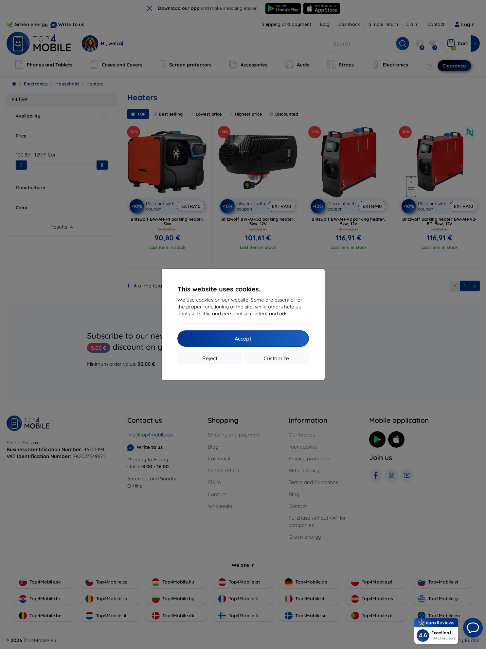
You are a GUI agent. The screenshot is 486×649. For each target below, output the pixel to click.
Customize (276, 358)
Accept (243, 338)
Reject (209, 358)
